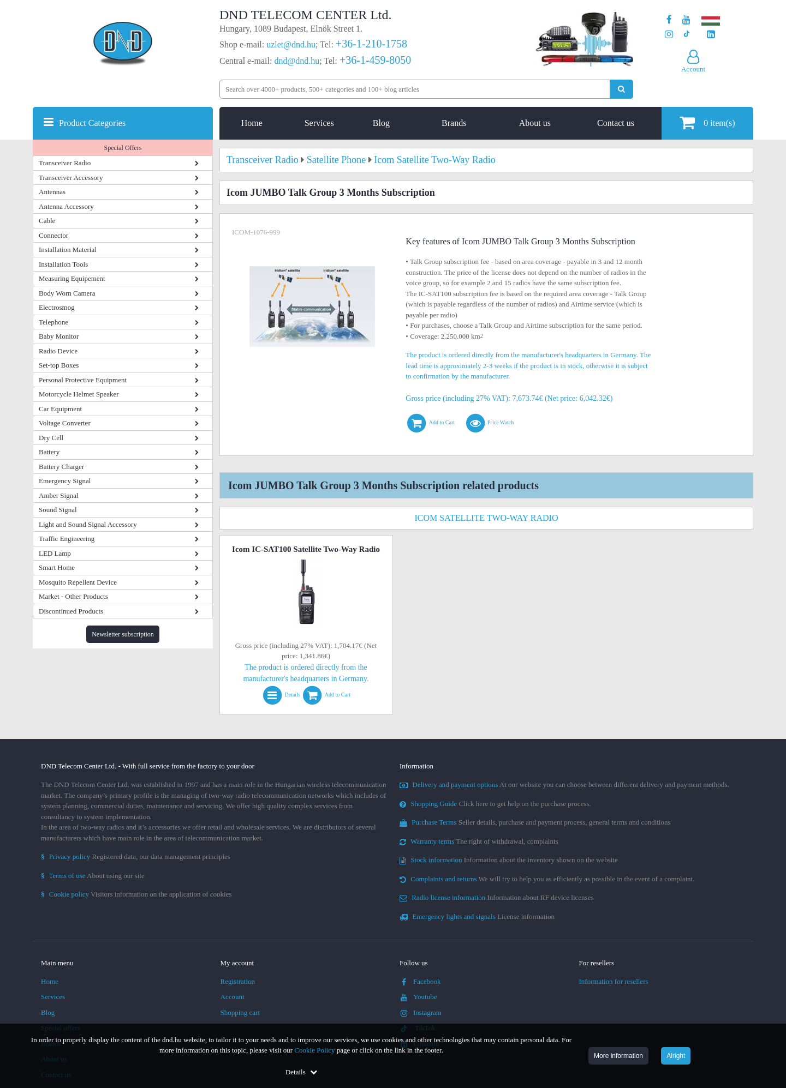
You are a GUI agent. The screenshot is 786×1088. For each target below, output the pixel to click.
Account (233, 997)
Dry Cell (51, 438)
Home (252, 123)
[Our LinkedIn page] (711, 35)
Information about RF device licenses (496, 897)
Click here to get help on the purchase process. (495, 804)
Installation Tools (63, 264)
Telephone (53, 322)
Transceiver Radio (65, 163)
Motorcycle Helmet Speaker (79, 394)
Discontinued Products (71, 611)
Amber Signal (59, 495)
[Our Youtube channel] (686, 20)
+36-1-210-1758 (371, 44)
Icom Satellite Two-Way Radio (486, 517)
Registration (238, 981)
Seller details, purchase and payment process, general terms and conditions (535, 822)
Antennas (52, 192)
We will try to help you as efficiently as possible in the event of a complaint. (547, 879)
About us (535, 123)
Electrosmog (57, 307)
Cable (47, 221)
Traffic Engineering (66, 538)
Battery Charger (61, 466)
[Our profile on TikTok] (686, 35)
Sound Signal (58, 510)
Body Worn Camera (67, 293)
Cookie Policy (314, 1050)
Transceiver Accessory (71, 177)
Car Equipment (60, 409)
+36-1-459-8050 (375, 60)
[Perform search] (621, 89)
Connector (53, 235)
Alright (675, 1056)
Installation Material (68, 249)
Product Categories (92, 123)
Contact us (615, 123)
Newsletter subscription (123, 634)
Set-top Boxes (59, 365)
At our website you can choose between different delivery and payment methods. (564, 784)
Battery (49, 452)
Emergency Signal (65, 481)
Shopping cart (240, 1012)
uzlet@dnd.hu (290, 44)
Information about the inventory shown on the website (509, 860)
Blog (381, 123)
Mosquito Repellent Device (78, 582)
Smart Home (57, 567)
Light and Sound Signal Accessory (88, 524)
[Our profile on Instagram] (669, 35)
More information (618, 1056)
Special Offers (123, 148)
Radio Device (58, 351)
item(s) (707, 122)
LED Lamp (55, 553)
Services (319, 123)
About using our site (93, 875)
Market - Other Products (73, 596)
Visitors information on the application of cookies (136, 894)
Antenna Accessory (66, 206)
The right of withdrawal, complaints (479, 841)
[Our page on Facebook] (669, 20)
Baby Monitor (59, 336)
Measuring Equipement (72, 278)
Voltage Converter (65, 423)
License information (477, 916)
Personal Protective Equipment (83, 380)
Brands (454, 123)
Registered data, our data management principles (135, 856)
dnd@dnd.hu (296, 60)
